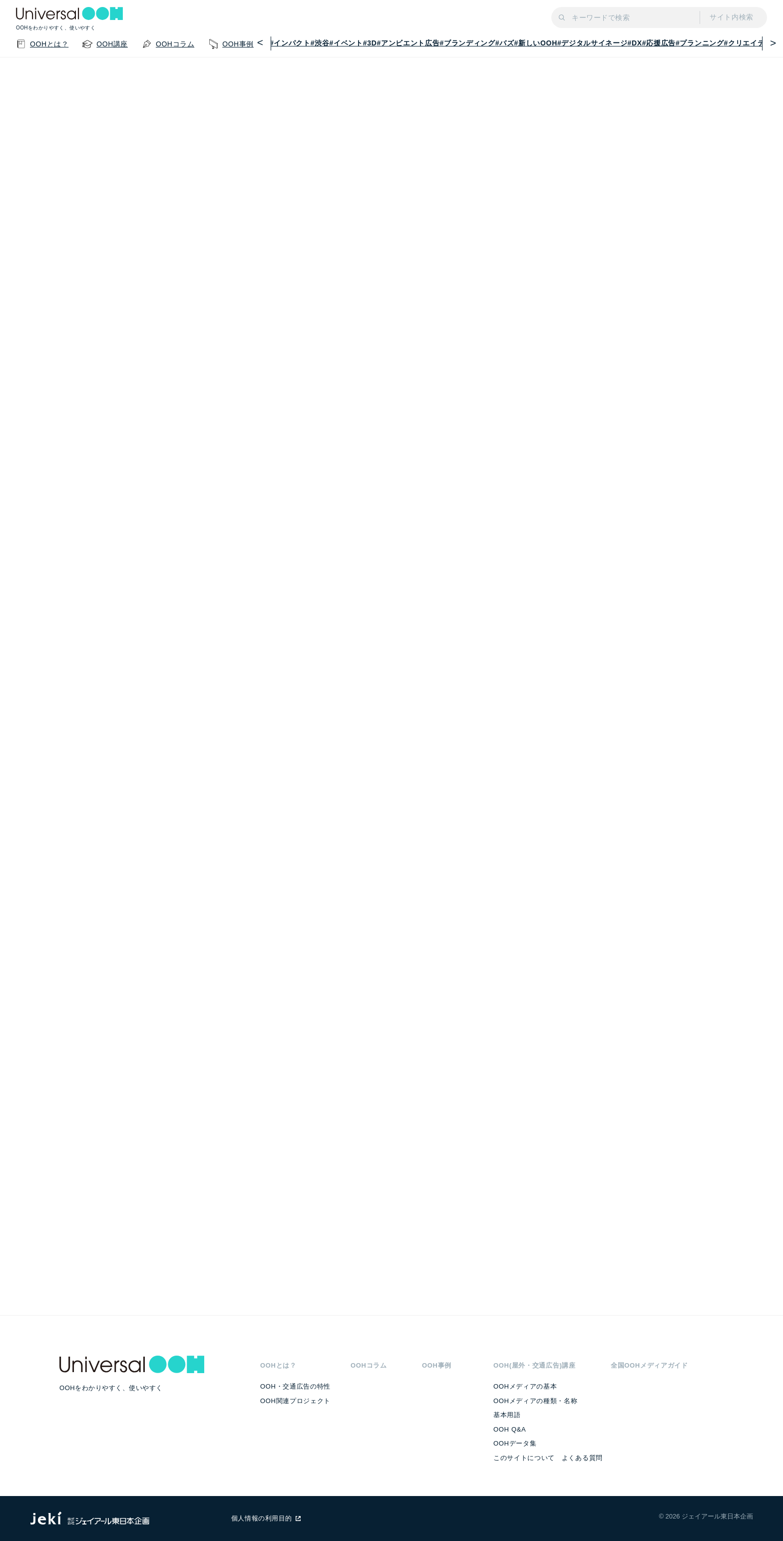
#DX (635, 43)
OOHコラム (369, 1365)
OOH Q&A (509, 1429)
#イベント (346, 43)
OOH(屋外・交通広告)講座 (534, 1365)
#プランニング (700, 43)
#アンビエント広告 (408, 43)
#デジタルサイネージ (592, 43)
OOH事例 (436, 1365)
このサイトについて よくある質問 (548, 1458)
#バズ (504, 43)
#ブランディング (467, 43)
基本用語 (507, 1415)
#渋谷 (320, 43)
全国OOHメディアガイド (649, 1365)
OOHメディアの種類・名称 (535, 1401)
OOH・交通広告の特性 (295, 1386)
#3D (370, 43)
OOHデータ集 (514, 1443)
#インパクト (290, 43)
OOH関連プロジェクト (295, 1401)
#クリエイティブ (752, 43)
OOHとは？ (278, 1365)
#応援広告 (659, 43)
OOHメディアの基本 (525, 1386)
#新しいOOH (535, 43)
